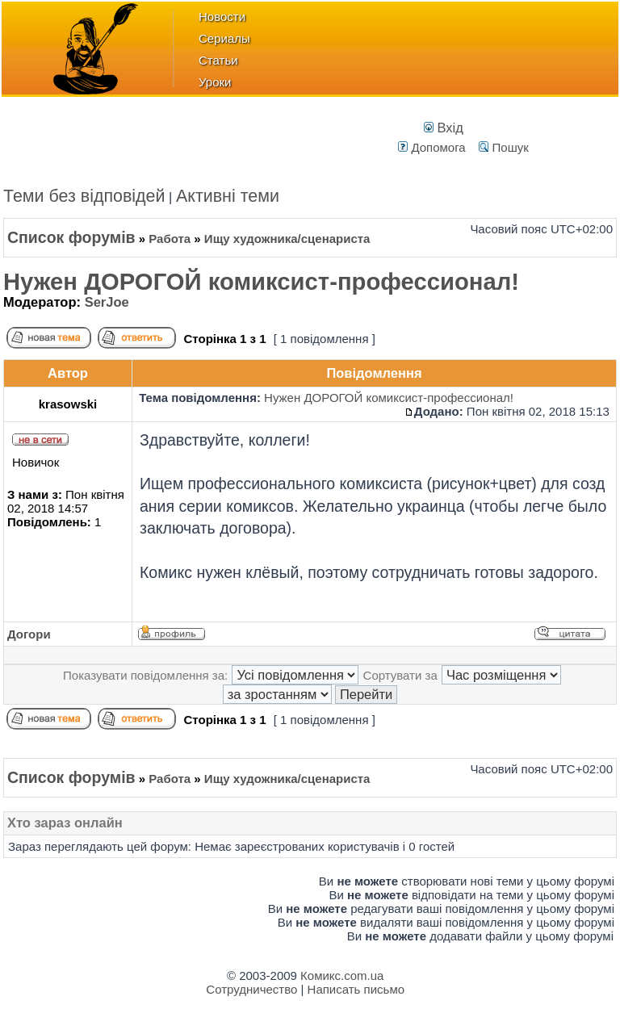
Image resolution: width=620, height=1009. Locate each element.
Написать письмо (356, 989)
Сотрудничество (251, 989)
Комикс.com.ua (341, 975)
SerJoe (107, 302)
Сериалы (224, 38)
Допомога (431, 147)
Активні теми (227, 196)
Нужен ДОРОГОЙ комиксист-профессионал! (261, 282)
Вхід (443, 127)
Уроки (215, 82)
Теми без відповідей (84, 196)
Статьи (218, 60)
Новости (222, 16)
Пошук (503, 147)
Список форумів (71, 237)
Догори (29, 634)
